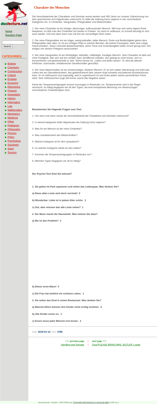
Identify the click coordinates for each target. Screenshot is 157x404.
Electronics (14, 86)
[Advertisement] (92, 255)
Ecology (12, 79)
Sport (11, 148)
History (12, 98)
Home (8, 31)
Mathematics (15, 110)
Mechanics (14, 113)
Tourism (12, 152)
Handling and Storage (72, 344)
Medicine (13, 117)
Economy (13, 82)
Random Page (13, 35)
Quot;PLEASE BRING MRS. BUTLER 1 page (116, 344)
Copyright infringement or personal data (91, 402)
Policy (11, 137)
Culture (12, 75)
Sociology (13, 144)
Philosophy (14, 129)
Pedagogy (13, 125)
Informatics (14, 102)
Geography (14, 94)
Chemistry (13, 67)
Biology (12, 63)
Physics (12, 133)
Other (11, 121)
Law (10, 106)
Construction (15, 71)
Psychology (14, 140)
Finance (12, 90)
